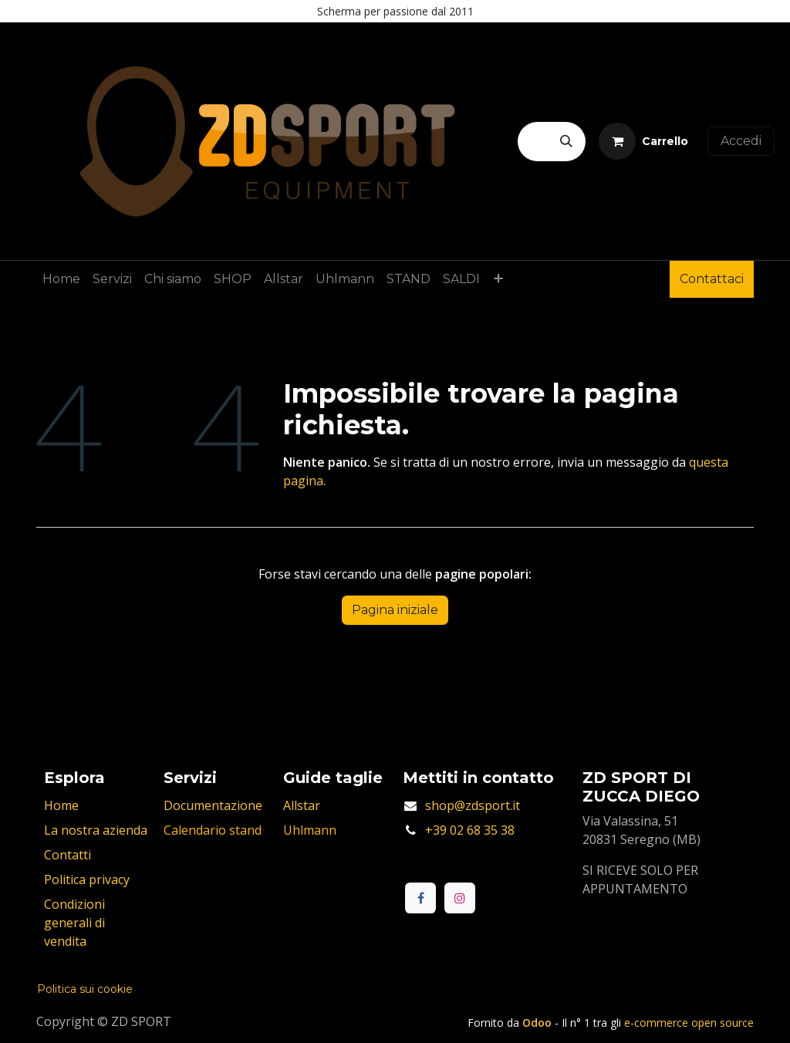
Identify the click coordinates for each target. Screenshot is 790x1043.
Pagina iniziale (395, 610)
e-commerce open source (689, 1022)
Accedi (741, 140)
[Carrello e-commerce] (643, 141)
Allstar (301, 805)
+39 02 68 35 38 (470, 830)
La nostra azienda (95, 830)
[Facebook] (420, 898)
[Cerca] (566, 141)
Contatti (67, 854)
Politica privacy (87, 879)
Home (61, 805)
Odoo (538, 1022)
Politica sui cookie (85, 989)
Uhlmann (309, 830)
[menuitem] (61, 279)
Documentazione (213, 805)
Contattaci (712, 279)
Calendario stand (213, 830)
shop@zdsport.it (472, 805)
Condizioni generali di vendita (74, 923)
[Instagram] (459, 898)
